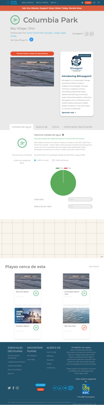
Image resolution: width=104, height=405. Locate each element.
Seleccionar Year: (43, 206)
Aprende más (69, 113)
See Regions (32, 356)
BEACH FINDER (42, 3)
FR (99, 3)
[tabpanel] (52, 171)
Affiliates (50, 356)
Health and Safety (15, 366)
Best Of (10, 374)
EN (94, 3)
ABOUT (53, 3)
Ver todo (94, 267)
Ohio (31, 28)
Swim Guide (51, 352)
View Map (31, 359)
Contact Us (51, 368)
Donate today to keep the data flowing (32, 53)
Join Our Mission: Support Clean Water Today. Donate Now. (52, 8)
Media (49, 364)
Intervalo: (39, 199)
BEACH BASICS (28, 3)
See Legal (74, 402)
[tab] (21, 127)
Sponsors (50, 360)
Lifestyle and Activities (16, 362)
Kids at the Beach (14, 370)
